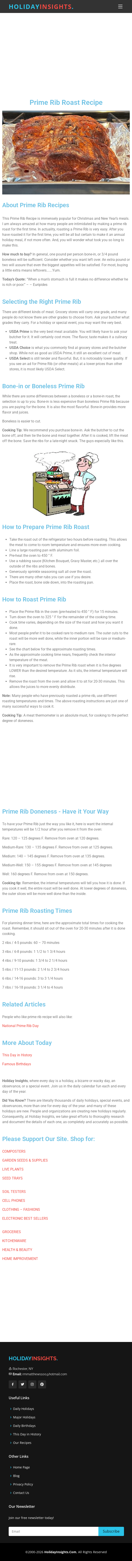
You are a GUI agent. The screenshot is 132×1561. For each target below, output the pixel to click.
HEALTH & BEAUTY (17, 1250)
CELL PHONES (13, 1200)
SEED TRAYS (12, 1178)
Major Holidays (24, 1417)
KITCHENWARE (14, 1241)
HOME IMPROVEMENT (20, 1259)
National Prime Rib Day (20, 1026)
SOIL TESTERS (14, 1192)
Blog (16, 1475)
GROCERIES (11, 1232)
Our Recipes (22, 1442)
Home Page (21, 1467)
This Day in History (17, 1055)
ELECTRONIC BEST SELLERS (25, 1218)
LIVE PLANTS (13, 1169)
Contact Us (21, 1492)
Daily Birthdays (24, 1425)
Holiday (41, 6)
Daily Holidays (23, 1408)
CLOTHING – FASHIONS (21, 1209)
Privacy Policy (23, 1484)
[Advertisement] (66, 52)
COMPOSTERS (14, 1151)
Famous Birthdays (16, 1064)
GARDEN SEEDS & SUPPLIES (25, 1160)
